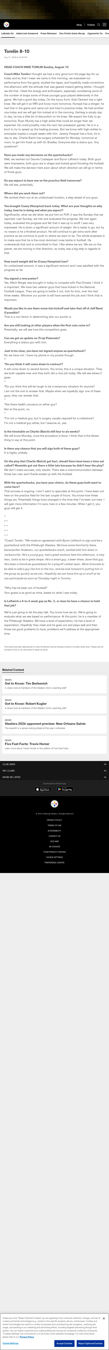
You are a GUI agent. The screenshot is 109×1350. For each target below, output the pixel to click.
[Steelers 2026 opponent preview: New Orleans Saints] (54, 725)
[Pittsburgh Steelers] (54, 804)
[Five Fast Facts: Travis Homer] (54, 745)
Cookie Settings (54, 857)
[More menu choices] (104, 24)
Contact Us (54, 836)
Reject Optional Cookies (90, 1343)
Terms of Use (54, 825)
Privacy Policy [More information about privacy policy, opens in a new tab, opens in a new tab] (27, 1337)
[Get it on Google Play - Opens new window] (65, 791)
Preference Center (54, 862)
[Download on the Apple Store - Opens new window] (42, 789)
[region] (54, 1331)
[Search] (98, 24)
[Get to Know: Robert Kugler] (54, 704)
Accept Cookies (64, 1343)
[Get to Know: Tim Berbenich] (54, 684)
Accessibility (54, 831)
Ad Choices (54, 846)
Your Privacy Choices (54, 852)
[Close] (103, 1318)
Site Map (54, 841)
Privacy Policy (54, 820)
